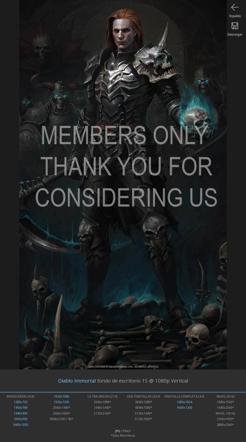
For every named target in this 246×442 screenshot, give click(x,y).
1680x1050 (20, 424)
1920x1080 (61, 396)
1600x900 (20, 419)
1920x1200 (61, 402)
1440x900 (20, 413)
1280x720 (20, 402)
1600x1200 (184, 407)
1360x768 (20, 407)
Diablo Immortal (77, 380)
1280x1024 (184, 402)
